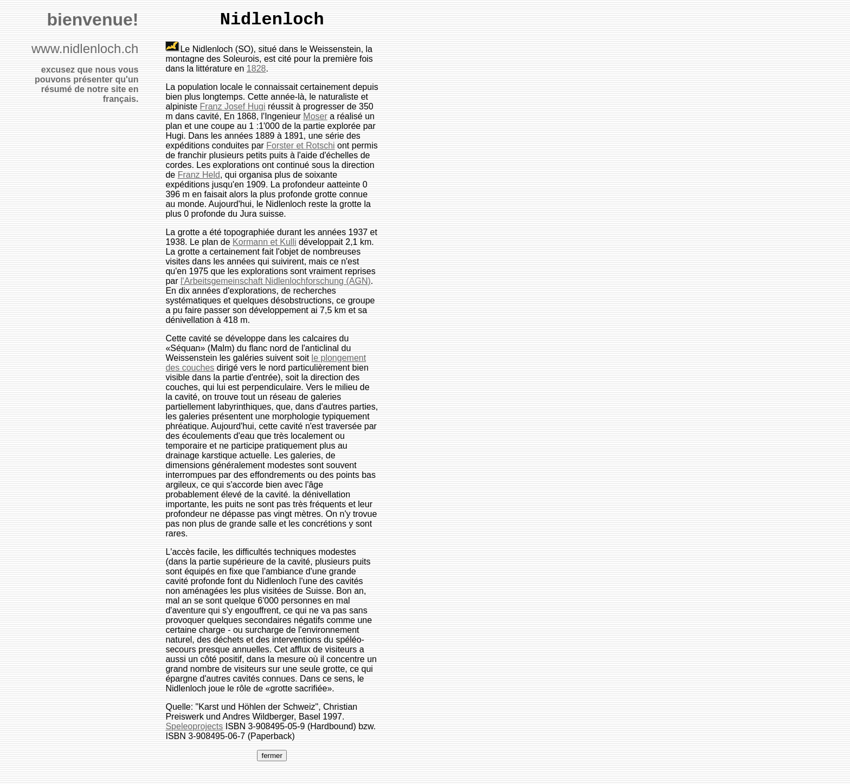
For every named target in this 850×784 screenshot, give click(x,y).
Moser (315, 116)
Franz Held (199, 174)
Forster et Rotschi (300, 145)
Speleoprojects (194, 726)
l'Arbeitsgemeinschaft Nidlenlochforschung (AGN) (276, 281)
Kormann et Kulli (264, 242)
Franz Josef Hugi (233, 106)
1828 (256, 68)
